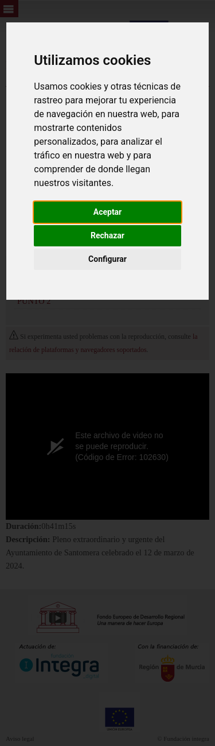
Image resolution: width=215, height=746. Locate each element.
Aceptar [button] (107, 212)
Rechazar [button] (107, 235)
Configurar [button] (107, 259)
